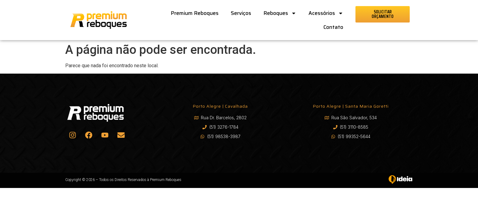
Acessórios (326, 13)
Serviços (241, 13)
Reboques (279, 13)
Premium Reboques (195, 13)
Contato (333, 27)
